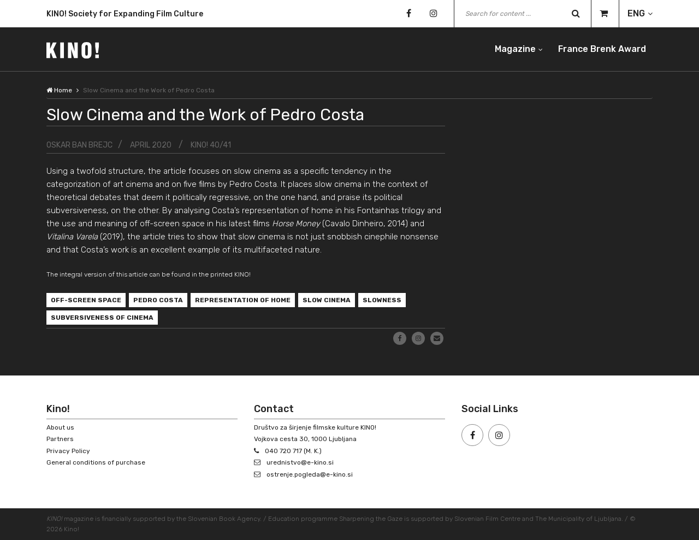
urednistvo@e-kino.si (300, 462)
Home (59, 90)
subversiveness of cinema (102, 317)
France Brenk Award (602, 49)
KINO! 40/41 (211, 145)
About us (60, 427)
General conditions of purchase (95, 462)
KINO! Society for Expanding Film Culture (124, 16)
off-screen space (86, 300)
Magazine (515, 49)
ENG (636, 13)
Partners (60, 439)
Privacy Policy (68, 451)
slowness (382, 300)
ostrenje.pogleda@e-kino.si (309, 474)
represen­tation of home (243, 300)
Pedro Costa (158, 300)
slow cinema (327, 300)
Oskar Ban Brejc (79, 145)
